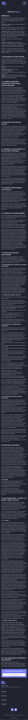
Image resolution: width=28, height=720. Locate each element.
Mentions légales (14, 717)
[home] (3, 3)
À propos (4, 700)
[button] (24, 3)
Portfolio (3, 691)
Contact (3, 704)
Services (3, 696)
